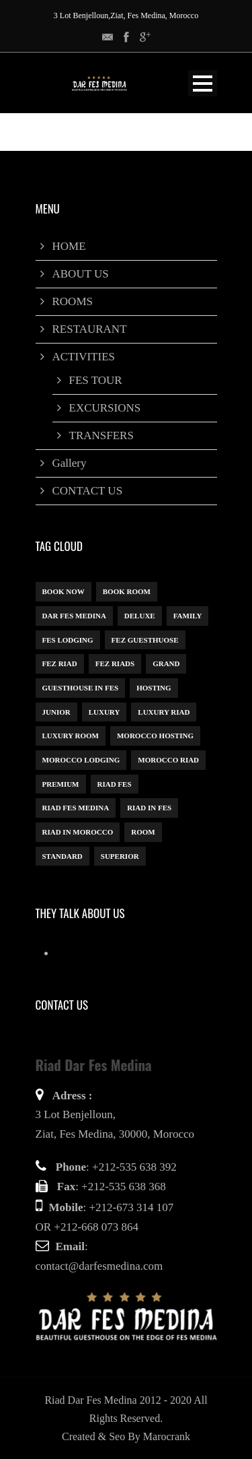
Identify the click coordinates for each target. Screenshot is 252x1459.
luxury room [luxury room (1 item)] (70, 736)
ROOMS (72, 301)
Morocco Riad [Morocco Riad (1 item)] (168, 760)
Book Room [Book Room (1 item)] (127, 591)
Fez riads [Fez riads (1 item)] (114, 663)
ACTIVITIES (83, 356)
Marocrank (166, 1436)
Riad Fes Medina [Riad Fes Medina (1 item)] (76, 808)
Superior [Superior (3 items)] (120, 856)
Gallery (69, 463)
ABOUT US (80, 273)
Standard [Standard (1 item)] (62, 856)
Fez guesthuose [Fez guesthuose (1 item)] (145, 640)
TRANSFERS (101, 435)
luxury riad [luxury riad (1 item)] (164, 712)
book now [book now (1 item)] (63, 591)
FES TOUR (95, 380)
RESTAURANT (89, 329)
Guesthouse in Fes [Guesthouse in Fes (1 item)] (80, 688)
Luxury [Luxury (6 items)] (104, 712)
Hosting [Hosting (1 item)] (153, 688)
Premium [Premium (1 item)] (60, 784)
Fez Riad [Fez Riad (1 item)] (59, 663)
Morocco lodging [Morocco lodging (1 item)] (81, 760)
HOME (69, 246)
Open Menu (202, 83)
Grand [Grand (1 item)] (166, 663)
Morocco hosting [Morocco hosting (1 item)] (155, 736)
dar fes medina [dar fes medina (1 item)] (74, 616)
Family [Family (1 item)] (187, 616)
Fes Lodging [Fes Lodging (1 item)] (67, 640)
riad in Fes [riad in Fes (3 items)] (149, 808)
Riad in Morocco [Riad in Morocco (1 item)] (78, 832)
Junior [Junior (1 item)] (56, 712)
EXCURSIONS (105, 407)
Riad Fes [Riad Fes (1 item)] (114, 784)
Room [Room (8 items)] (143, 832)
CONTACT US (87, 490)
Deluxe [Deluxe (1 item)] (139, 616)
